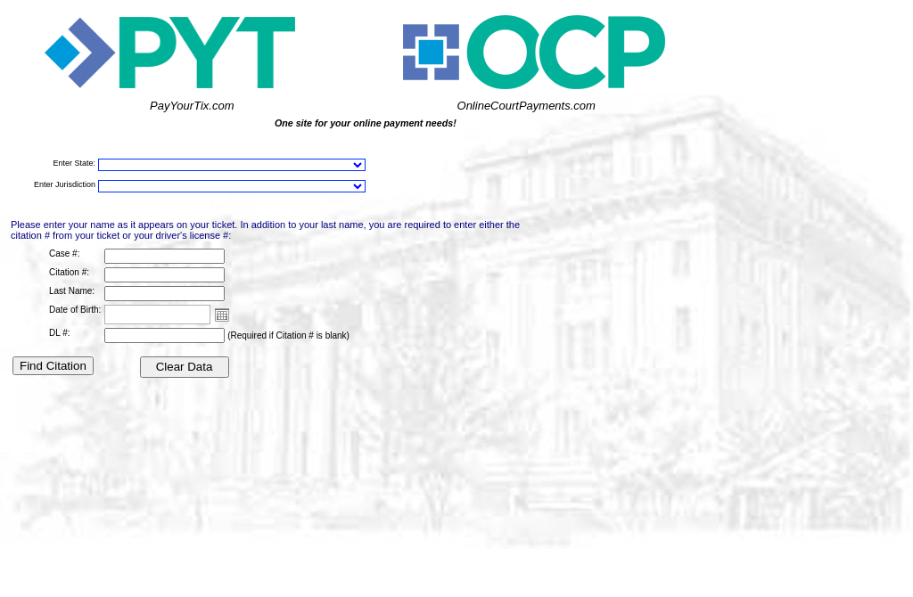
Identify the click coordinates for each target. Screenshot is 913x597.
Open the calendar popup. (222, 314)
